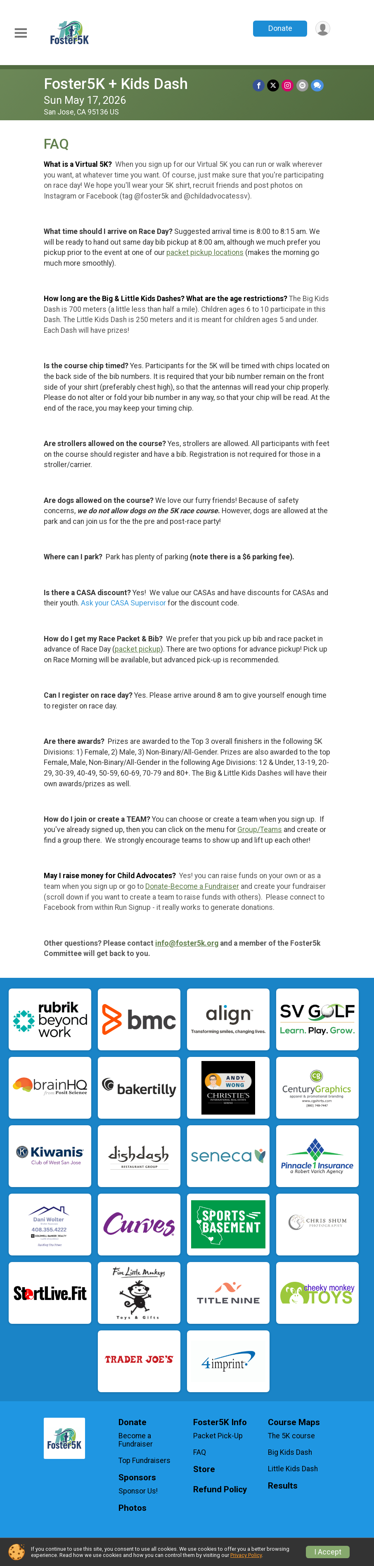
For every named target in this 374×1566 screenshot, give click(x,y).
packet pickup (138, 649)
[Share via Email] (302, 85)
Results (283, 1486)
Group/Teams (259, 829)
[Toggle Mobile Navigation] (20, 33)
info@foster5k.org (186, 943)
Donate (280, 28)
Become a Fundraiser (135, 1440)
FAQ (199, 1452)
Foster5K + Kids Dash (116, 84)
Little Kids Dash (293, 1469)
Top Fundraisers (144, 1460)
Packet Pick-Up (218, 1436)
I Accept (327, 1552)
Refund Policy (220, 1489)
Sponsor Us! (138, 1491)
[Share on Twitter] (273, 85)
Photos (132, 1508)
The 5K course (291, 1436)
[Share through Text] (317, 85)
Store (204, 1469)
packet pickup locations (205, 252)
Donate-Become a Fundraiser (192, 886)
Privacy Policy (246, 1555)
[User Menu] (322, 28)
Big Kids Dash (290, 1452)
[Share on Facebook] (259, 85)
